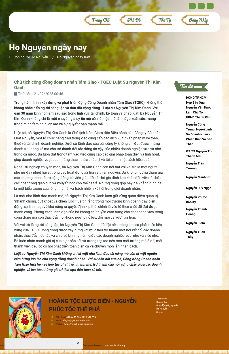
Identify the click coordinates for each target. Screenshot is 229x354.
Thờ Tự (164, 20)
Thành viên (161, 298)
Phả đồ (133, 20)
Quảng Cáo (162, 302)
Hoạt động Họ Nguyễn (167, 305)
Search (159, 312)
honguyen (158, 274)
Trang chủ (100, 20)
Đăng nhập (198, 20)
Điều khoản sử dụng (115, 345)
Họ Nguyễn (162, 308)
